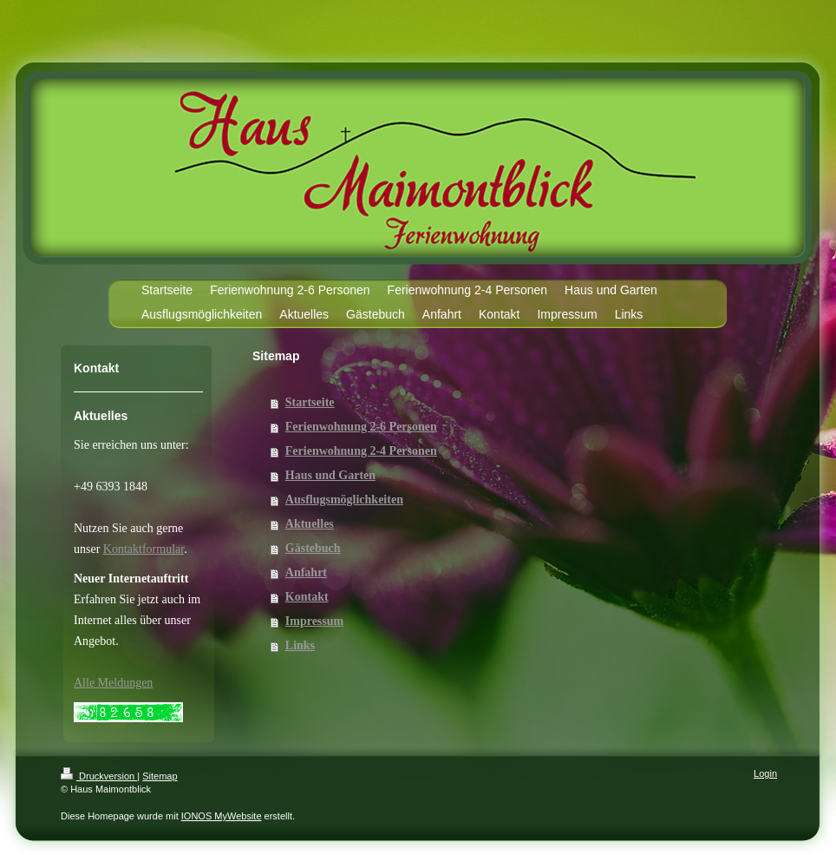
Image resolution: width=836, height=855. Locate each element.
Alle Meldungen (113, 682)
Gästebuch (313, 548)
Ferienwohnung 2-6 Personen (361, 426)
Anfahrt (306, 572)
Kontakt (307, 596)
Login (765, 773)
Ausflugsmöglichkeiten (344, 499)
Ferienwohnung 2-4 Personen (361, 450)
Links (300, 645)
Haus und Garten (330, 475)
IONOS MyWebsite (221, 816)
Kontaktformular (143, 549)
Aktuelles (309, 523)
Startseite (310, 402)
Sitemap (159, 776)
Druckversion (99, 776)
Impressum (314, 621)
